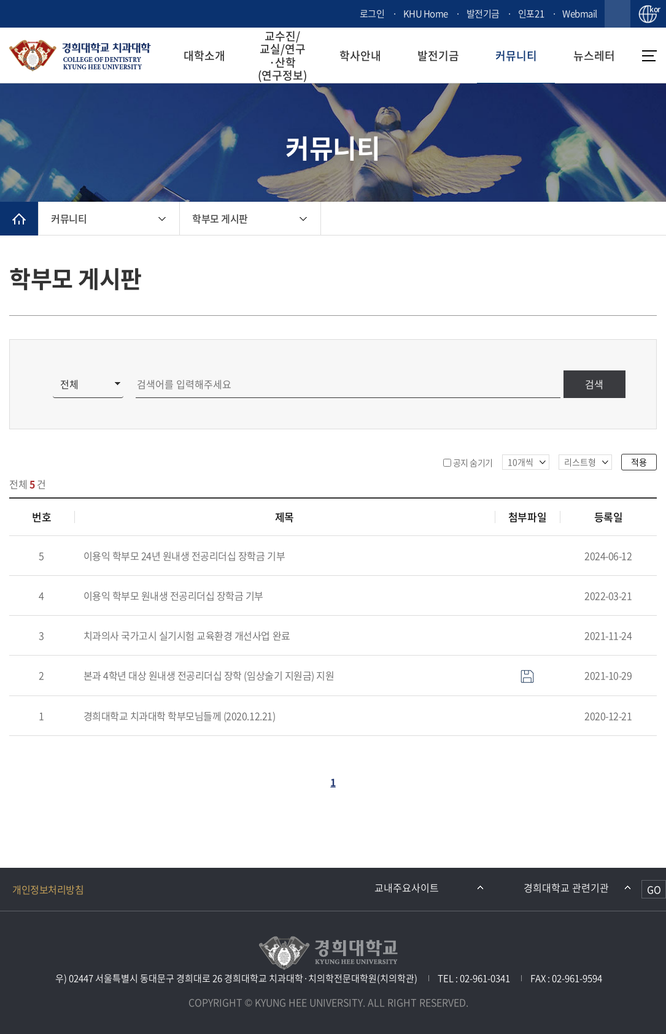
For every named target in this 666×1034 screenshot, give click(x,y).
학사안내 (360, 55)
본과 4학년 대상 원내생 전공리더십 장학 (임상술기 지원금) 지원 (209, 675)
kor (653, 10)
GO (654, 889)
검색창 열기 (617, 14)
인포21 (531, 13)
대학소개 (204, 55)
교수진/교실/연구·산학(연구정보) (282, 55)
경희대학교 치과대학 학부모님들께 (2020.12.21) (179, 715)
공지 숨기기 (473, 462)
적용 (639, 462)
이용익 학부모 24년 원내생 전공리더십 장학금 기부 (184, 555)
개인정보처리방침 (47, 889)
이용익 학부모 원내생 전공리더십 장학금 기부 (173, 595)
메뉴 (649, 55)
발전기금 (483, 13)
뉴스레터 (594, 55)
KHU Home (425, 13)
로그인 (372, 13)
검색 (594, 384)
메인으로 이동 (19, 219)
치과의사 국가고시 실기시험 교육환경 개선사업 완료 (186, 635)
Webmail (579, 13)
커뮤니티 (516, 55)
